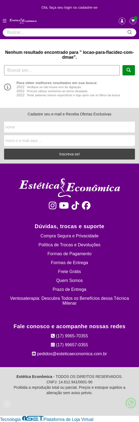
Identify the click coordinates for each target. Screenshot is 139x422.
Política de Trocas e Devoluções (69, 244)
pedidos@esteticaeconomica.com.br (69, 353)
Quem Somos (69, 280)
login (68, 7)
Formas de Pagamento (69, 253)
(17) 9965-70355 (69, 336)
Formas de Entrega (69, 262)
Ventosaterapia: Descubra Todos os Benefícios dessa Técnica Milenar (69, 300)
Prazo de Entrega (69, 289)
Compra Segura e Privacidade (69, 236)
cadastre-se (88, 7)
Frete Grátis (69, 271)
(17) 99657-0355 (69, 345)
